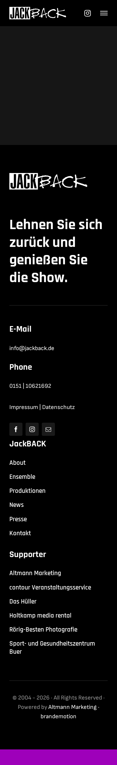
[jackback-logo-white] (37, 10)
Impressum (23, 407)
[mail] (48, 429)
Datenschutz (58, 407)
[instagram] (32, 429)
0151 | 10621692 (30, 386)
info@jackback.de (31, 348)
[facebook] (15, 429)
